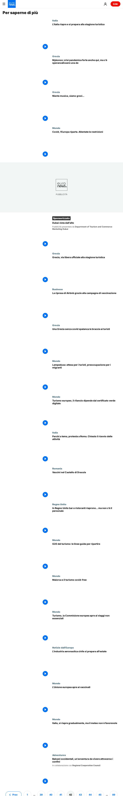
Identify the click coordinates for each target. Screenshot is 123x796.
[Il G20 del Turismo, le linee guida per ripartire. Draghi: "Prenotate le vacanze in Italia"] (86, 557)
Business (57, 289)
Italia (55, 20)
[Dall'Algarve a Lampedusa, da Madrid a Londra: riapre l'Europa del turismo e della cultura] (86, 377)
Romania (57, 468)
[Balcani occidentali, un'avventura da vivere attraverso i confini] (86, 772)
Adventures (59, 755)
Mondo (56, 128)
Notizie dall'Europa (63, 647)
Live (115, 3)
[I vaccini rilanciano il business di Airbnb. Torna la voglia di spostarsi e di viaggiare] (86, 306)
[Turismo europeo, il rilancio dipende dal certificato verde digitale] (86, 413)
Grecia (56, 56)
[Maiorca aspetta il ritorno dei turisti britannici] (86, 592)
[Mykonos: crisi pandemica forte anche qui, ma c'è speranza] (86, 73)
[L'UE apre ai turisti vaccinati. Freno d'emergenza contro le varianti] (86, 700)
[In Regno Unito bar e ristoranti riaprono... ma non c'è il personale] (86, 521)
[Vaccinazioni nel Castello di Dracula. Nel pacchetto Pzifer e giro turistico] (86, 485)
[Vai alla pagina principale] (12, 4)
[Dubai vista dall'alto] (86, 235)
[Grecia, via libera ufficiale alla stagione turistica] (86, 270)
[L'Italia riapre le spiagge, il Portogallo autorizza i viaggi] (86, 144)
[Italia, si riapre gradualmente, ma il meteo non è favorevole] (86, 736)
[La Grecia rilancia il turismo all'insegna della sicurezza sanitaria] (86, 342)
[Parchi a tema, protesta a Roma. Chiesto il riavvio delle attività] (86, 449)
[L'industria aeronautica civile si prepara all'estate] (86, 664)
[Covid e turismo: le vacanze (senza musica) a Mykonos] (86, 109)
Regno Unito (59, 504)
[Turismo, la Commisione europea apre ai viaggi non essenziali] (86, 628)
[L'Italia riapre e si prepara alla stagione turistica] (86, 37)
